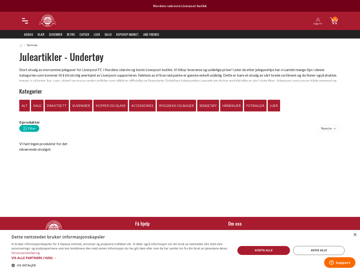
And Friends (151, 34)
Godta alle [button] (264, 250)
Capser (84, 34)
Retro (71, 34)
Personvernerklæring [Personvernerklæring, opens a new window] (25, 253)
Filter (29, 128)
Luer (97, 34)
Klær (41, 34)
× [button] (355, 235)
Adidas (28, 34)
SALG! (108, 34)
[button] (120, 257)
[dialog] (180, 250)
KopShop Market (127, 34)
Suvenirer (55, 34)
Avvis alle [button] (319, 250)
